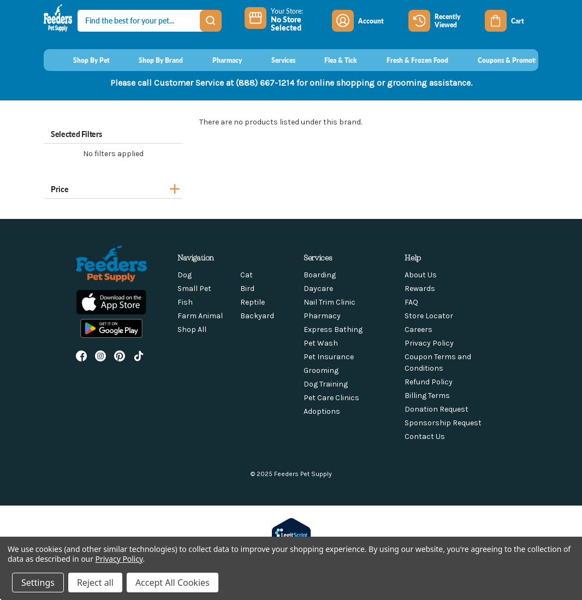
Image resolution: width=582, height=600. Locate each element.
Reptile (252, 302)
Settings (38, 583)
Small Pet (194, 288)
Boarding (320, 275)
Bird (247, 288)
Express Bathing (333, 329)
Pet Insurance (329, 356)
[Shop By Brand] (150, 60)
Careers (418, 329)
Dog (184, 275)
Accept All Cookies (172, 583)
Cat (246, 275)
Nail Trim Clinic (329, 302)
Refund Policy (429, 382)
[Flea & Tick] (331, 60)
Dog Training (326, 384)
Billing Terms (427, 395)
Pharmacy (322, 315)
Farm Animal (200, 315)
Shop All (191, 329)
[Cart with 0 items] (511, 21)
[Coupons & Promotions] (502, 60)
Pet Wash (321, 343)
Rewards (420, 288)
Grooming (321, 370)
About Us (421, 275)
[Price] (113, 187)
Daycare (318, 288)
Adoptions (322, 411)
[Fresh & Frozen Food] (407, 60)
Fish (185, 302)
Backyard (257, 315)
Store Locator (429, 315)
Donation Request (436, 409)
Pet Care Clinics (331, 397)
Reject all (95, 583)
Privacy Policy (429, 343)
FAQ (411, 302)
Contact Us (425, 436)
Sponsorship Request (443, 422)
